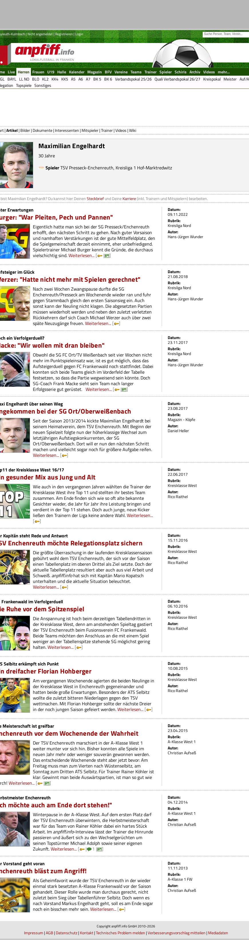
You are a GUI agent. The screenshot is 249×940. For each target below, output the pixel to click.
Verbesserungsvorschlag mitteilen (176, 933)
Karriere (129, 198)
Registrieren (64, 34)
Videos (121, 130)
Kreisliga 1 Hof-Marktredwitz (144, 167)
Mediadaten (218, 933)
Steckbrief (95, 198)
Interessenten (67, 130)
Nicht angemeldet (40, 34)
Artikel (12, 130)
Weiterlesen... (81, 255)
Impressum (33, 933)
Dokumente (42, 130)
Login (79, 34)
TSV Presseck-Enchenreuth (86, 167)
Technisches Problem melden (120, 933)
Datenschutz (66, 933)
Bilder (25, 130)
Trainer (107, 130)
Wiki (132, 130)
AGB (49, 933)
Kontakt (86, 933)
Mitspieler (90, 130)
